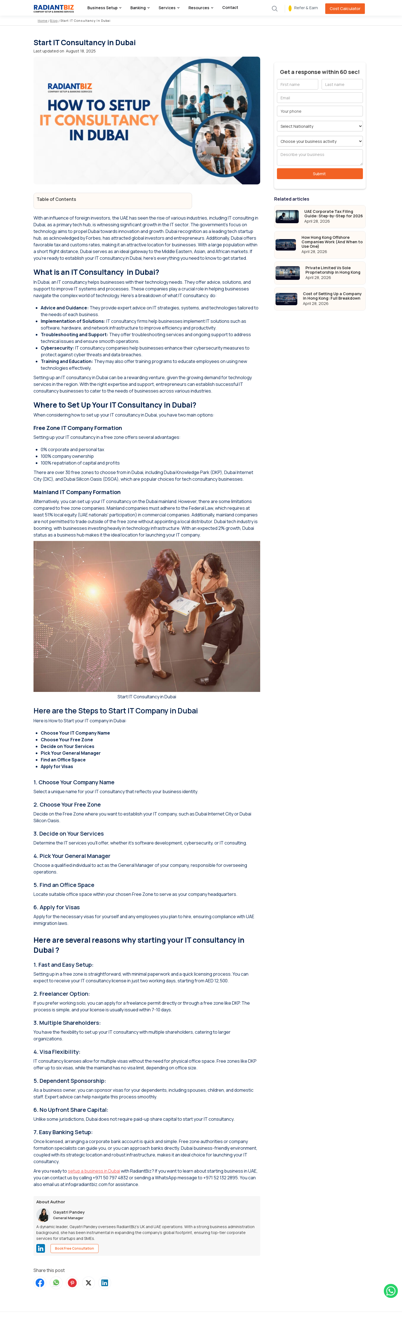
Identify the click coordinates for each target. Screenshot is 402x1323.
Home (42, 20)
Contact (230, 7)
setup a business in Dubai (94, 1171)
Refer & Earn (306, 8)
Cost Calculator (345, 8)
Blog (54, 20)
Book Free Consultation (74, 1248)
